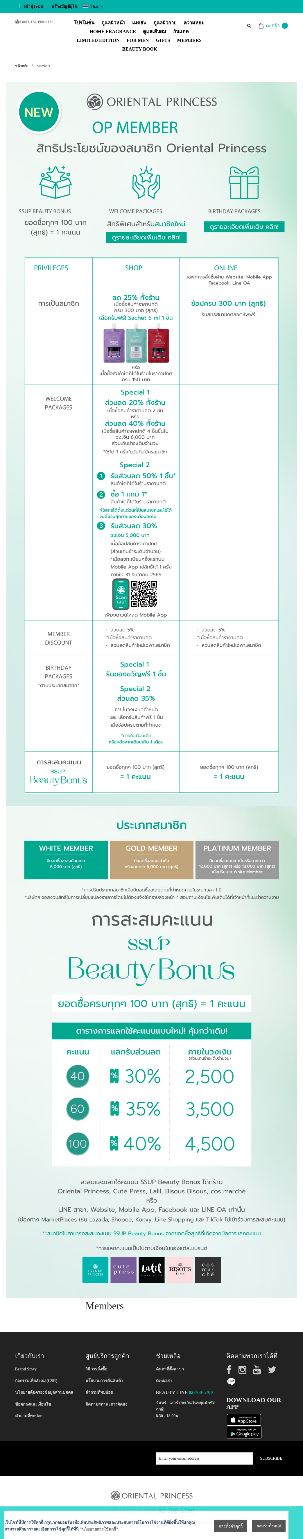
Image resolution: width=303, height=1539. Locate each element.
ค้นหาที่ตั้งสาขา (170, 1369)
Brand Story (26, 1369)
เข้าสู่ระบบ (33, 6)
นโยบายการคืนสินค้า (104, 1381)
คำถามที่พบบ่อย (28, 1416)
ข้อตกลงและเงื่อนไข (33, 1404)
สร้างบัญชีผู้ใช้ (64, 6)
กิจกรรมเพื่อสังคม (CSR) (36, 1381)
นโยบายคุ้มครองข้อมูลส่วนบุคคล (44, 1392)
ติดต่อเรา (164, 1381)
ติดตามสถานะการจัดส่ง (106, 1404)
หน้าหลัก (22, 66)
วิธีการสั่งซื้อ (96, 1369)
